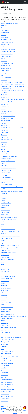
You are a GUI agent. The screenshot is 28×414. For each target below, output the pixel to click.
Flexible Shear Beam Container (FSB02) (12, 128)
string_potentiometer (7, 307)
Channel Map (5, 70)
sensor (3, 274)
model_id (3, 207)
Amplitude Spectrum (7, 42)
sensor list (4, 285)
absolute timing (5, 30)
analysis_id (4, 47)
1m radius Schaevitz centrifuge (9, 23)
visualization (4, 372)
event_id (3, 113)
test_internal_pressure (7, 339)
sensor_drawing (5, 281)
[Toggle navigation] (25, 2)
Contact (15, 413)
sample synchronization (7, 259)
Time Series (4, 344)
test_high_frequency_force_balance (11, 337)
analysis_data (5, 44)
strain (2, 304)
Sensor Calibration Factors (8, 276)
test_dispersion (5, 332)
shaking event (5, 290)
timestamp (4, 346)
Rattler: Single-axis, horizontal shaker (11, 248)
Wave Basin (4, 375)
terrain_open (4, 323)
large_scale (4, 175)
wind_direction (5, 394)
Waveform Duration (6, 382)
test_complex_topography (8, 327)
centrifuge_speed (6, 68)
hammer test (4, 154)
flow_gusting (4, 130)
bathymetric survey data (8, 51)
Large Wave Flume (6, 177)
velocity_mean (5, 365)
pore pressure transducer (8, 229)
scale (2, 264)
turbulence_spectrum (7, 363)
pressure (3, 233)
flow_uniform (5, 137)
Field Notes (4, 125)
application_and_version (8, 49)
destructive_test (5, 97)
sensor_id (4, 283)
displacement (5, 106)
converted (4, 80)
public (3, 241)
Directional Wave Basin (7, 102)
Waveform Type (5, 387)
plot (2, 226)
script (2, 267)
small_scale (4, 297)
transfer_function (6, 353)
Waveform (4, 377)
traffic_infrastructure (7, 351)
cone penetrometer (6, 77)
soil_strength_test (6, 302)
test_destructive (5, 330)
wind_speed (4, 401)
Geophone (4, 147)
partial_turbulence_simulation (9, 217)
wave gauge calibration (7, 389)
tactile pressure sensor (7, 314)
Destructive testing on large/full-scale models (13, 99)
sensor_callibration (6, 278)
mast (2, 196)
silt (2, 293)
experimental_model (7, 118)
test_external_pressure (7, 335)
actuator (3, 35)
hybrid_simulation (6, 158)
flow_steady (4, 135)
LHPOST (3, 182)
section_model (5, 269)
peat (2, 224)
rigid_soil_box (5, 257)
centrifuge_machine (6, 66)
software (3, 300)
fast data (3, 123)
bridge (3, 58)
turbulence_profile (6, 361)
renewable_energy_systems (8, 252)
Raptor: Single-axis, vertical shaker (10, 245)
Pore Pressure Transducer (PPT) (10, 231)
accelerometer (5, 32)
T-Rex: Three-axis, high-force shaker (11, 356)
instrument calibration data (8, 168)
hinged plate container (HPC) (9, 156)
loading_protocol (6, 193)
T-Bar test (4, 320)
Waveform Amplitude (7, 380)
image (3, 163)
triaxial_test (4, 358)
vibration (3, 368)
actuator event (5, 37)
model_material (5, 210)
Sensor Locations (6, 288)
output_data (4, 215)
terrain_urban (5, 325)
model (3, 200)
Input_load (4, 165)
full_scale (3, 144)
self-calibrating (5, 271)
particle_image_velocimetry (8, 219)
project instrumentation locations (10, 236)
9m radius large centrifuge (8, 28)
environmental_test (6, 111)
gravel (3, 149)
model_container (6, 203)
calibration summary (7, 63)
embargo (3, 109)
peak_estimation (5, 222)
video (2, 370)
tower (2, 349)
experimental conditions (8, 116)
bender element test (7, 54)
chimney (3, 73)
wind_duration (5, 398)
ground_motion (5, 151)
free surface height (6, 139)
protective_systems (6, 238)
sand (2, 262)
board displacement (6, 56)
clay (2, 75)
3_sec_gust (4, 25)
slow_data (4, 295)
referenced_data (5, 250)
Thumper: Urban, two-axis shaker (10, 342)
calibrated (4, 61)
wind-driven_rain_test (7, 396)
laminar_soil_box (5, 173)
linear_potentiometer (7, 184)
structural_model (6, 309)
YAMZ (5, 2)
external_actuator (6, 121)
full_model (4, 142)
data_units (4, 94)
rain (2, 243)
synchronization (5, 312)
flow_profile (4, 132)
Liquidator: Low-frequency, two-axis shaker (13, 191)
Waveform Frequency (7, 384)
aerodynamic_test (6, 40)
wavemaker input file (7, 391)
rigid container (5, 255)
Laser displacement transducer (9, 180)
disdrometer (4, 104)
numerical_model (6, 212)
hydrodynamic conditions (8, 161)
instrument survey (6, 170)
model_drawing (5, 205)
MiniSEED (3, 198)
